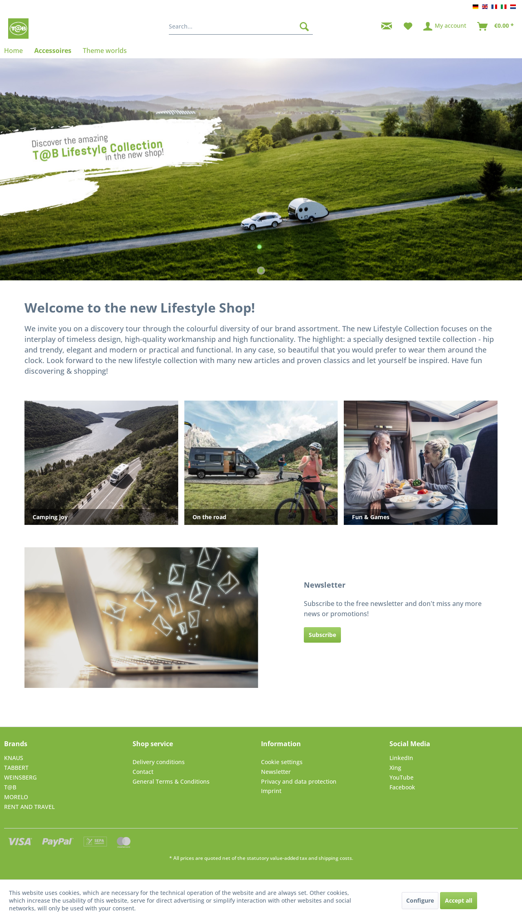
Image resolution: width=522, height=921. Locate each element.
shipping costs (335, 858)
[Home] (16, 50)
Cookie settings (282, 762)
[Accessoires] (53, 50)
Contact (143, 772)
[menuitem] (241, 26)
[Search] (304, 26)
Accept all (458, 900)
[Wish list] (408, 26)
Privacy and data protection (298, 781)
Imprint (271, 791)
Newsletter (276, 772)
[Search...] (241, 26)
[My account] (445, 26)
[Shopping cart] (496, 26)
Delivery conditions (159, 762)
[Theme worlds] (105, 50)
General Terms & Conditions (171, 781)
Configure (420, 900)
